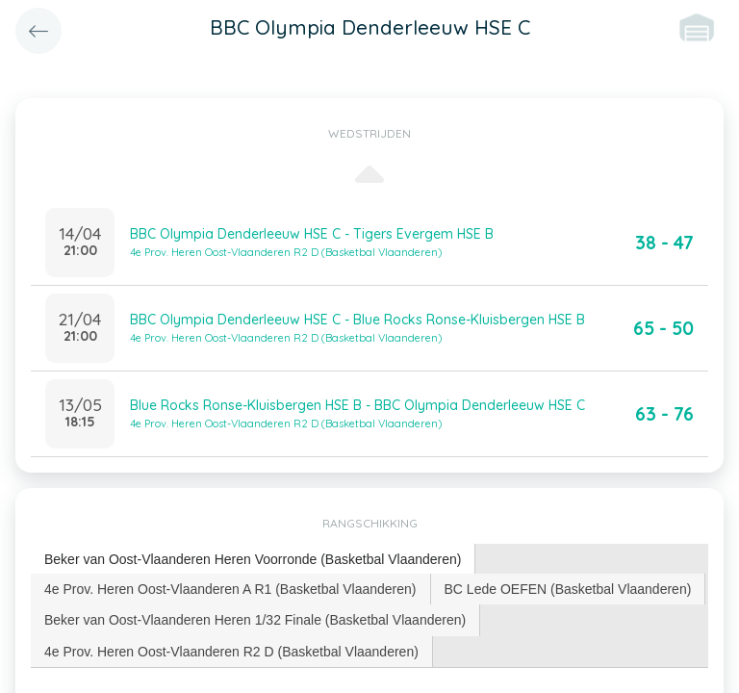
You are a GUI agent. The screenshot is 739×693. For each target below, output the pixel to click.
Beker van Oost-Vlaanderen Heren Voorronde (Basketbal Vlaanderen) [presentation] (252, 559)
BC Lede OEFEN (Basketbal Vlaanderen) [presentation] (568, 589)
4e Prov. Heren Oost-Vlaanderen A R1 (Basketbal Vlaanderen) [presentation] (230, 589)
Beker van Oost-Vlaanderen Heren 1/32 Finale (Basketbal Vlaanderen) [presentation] (255, 620)
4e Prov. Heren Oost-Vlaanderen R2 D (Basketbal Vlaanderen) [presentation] (231, 651)
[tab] (253, 560)
